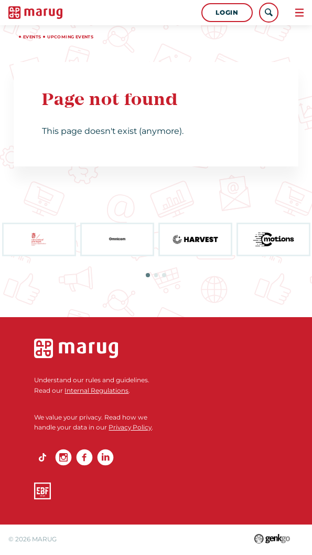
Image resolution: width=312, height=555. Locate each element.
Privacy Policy (130, 427)
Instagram (63, 457)
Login (227, 12)
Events (32, 36)
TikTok (42, 457)
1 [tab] (148, 275)
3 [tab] (164, 275)
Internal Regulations (96, 390)
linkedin (105, 457)
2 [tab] (156, 275)
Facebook (84, 457)
